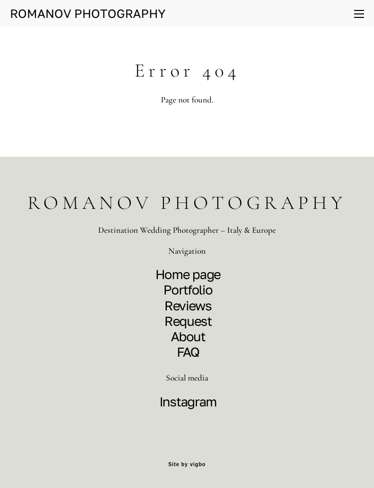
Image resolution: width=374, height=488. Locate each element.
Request (188, 321)
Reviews (188, 305)
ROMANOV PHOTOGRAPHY (87, 13)
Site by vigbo (187, 464)
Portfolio (187, 289)
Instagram (188, 401)
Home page (188, 274)
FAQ (188, 352)
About (188, 336)
